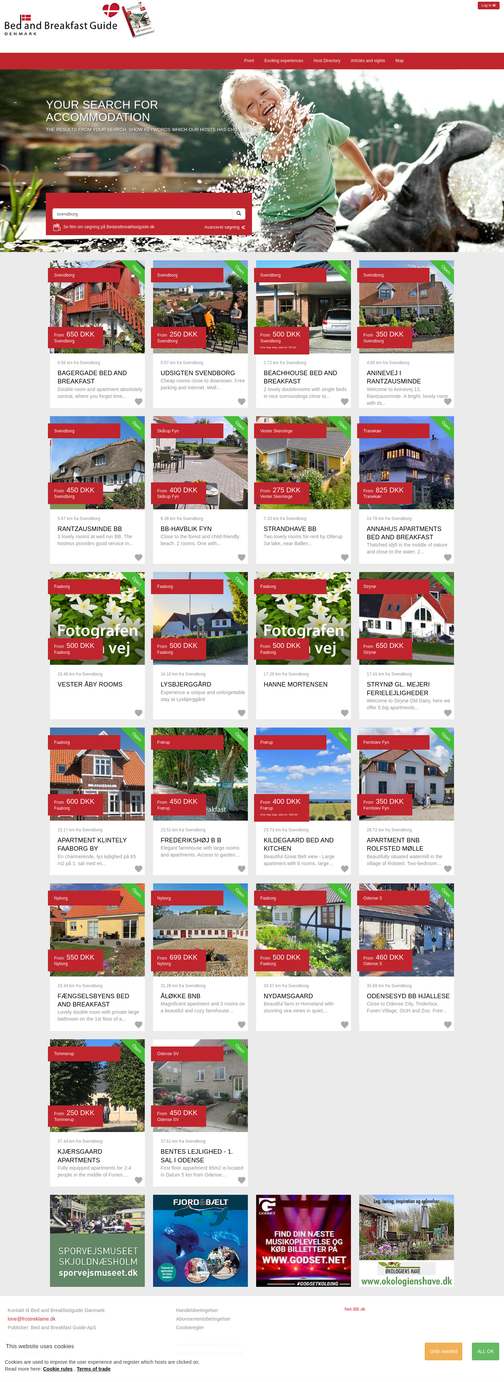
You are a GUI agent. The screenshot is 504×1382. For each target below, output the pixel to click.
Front (249, 60)
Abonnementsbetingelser (203, 1319)
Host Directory (327, 60)
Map (399, 60)
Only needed (443, 1351)
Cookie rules (58, 1369)
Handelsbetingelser (197, 1310)
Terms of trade (94, 1369)
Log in (489, 5)
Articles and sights (368, 60)
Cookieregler (190, 1327)
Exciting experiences (283, 60)
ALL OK (485, 1351)
